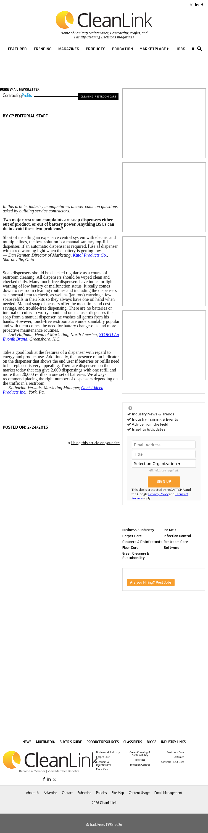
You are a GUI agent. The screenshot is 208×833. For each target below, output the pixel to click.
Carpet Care (132, 535)
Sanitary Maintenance (92, 33)
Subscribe (84, 792)
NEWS (26, 742)
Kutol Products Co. (90, 255)
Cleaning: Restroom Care (98, 96)
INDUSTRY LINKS (173, 742)
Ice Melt (170, 530)
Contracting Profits (125, 33)
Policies (101, 792)
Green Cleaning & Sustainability (135, 555)
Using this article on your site (95, 442)
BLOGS (151, 742)
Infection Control (177, 535)
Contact (67, 792)
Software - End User (172, 762)
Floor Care (130, 547)
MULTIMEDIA (45, 742)
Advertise (50, 792)
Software (171, 547)
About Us (32, 792)
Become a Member (32, 771)
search (199, 49)
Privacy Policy (158, 494)
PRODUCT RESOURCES (102, 742)
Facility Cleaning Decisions (95, 37)
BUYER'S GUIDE (70, 742)
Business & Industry (138, 530)
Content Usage (139, 792)
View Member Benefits (63, 771)
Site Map (118, 792)
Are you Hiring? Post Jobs (151, 582)
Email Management (168, 792)
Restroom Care (176, 541)
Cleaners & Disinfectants (142, 541)
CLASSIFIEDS (132, 742)
